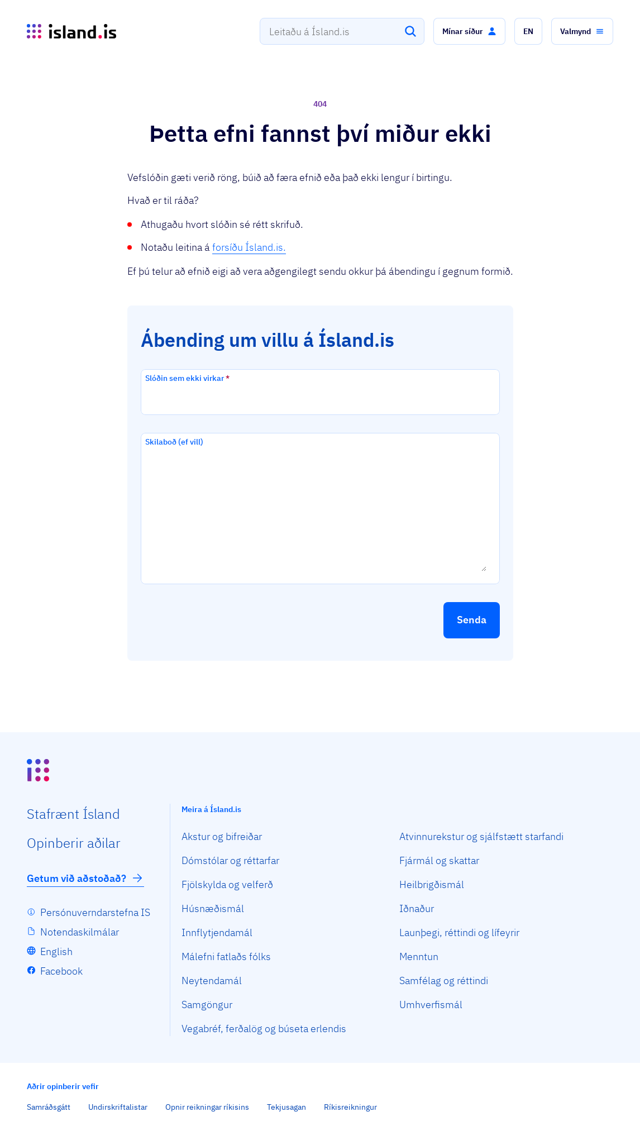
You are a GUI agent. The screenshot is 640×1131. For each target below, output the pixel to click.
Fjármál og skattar (439, 860)
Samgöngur (207, 1004)
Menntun (418, 956)
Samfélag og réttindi (443, 980)
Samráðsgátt (48, 1107)
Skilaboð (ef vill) (174, 441)
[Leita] (410, 31)
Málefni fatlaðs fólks (226, 956)
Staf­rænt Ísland (73, 814)
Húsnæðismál (213, 908)
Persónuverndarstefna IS (95, 912)
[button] (469, 31)
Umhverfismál (430, 1004)
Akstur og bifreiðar (222, 836)
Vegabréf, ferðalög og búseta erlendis (264, 1028)
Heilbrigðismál (431, 884)
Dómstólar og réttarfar (230, 860)
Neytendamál (212, 980)
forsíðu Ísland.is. (249, 247)
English (56, 951)
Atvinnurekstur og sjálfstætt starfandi (481, 836)
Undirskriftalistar (117, 1107)
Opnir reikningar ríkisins (207, 1107)
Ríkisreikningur (350, 1107)
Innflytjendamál (217, 932)
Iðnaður (416, 908)
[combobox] (342, 31)
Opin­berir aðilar (74, 843)
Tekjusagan (286, 1107)
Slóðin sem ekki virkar (187, 378)
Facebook (61, 971)
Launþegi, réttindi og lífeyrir (459, 932)
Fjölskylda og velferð (227, 884)
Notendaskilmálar (79, 931)
